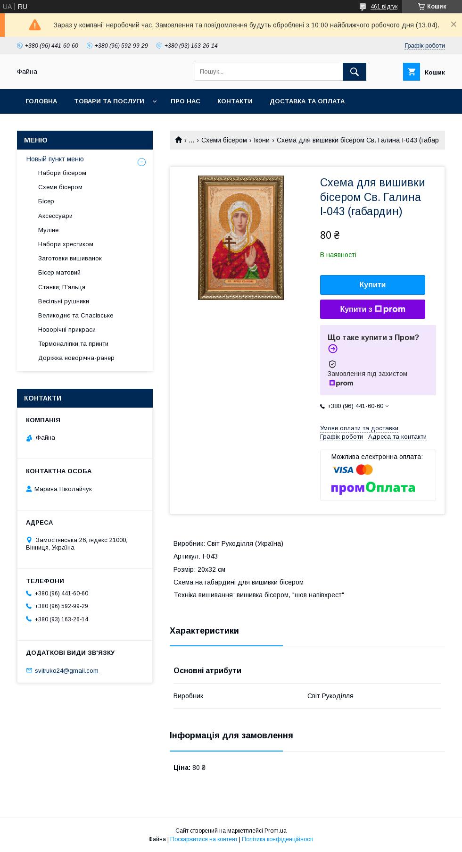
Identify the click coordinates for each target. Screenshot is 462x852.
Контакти (235, 101)
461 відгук (384, 6)
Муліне (48, 230)
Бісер (46, 201)
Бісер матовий (59, 272)
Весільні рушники (63, 301)
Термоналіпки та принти (73, 343)
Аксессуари (55, 215)
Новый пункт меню (55, 159)
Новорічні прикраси (67, 329)
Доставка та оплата (307, 101)
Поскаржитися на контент (204, 839)
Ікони (262, 140)
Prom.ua (275, 830)
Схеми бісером (224, 140)
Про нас (185, 101)
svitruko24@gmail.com (67, 670)
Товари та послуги (109, 101)
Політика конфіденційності (278, 839)
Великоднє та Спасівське (75, 315)
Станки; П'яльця (61, 287)
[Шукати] (354, 72)
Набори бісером (62, 172)
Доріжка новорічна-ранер (76, 357)
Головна (41, 101)
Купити (373, 285)
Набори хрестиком (65, 244)
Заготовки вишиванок (70, 258)
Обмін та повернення (65, 125)
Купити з (372, 309)
